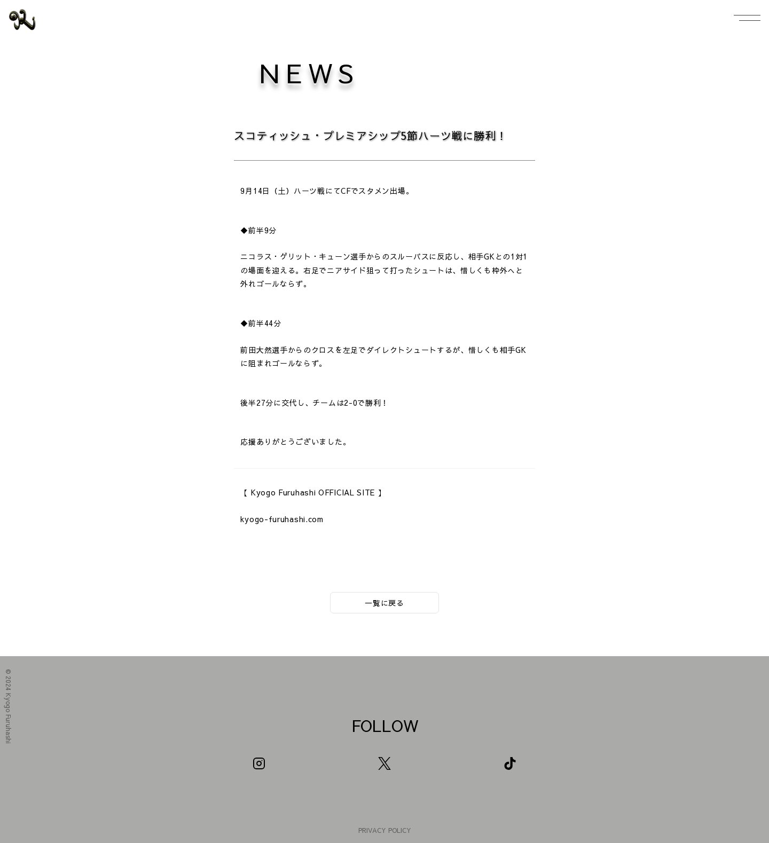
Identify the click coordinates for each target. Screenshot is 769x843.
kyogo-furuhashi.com (281, 519)
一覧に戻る (384, 602)
